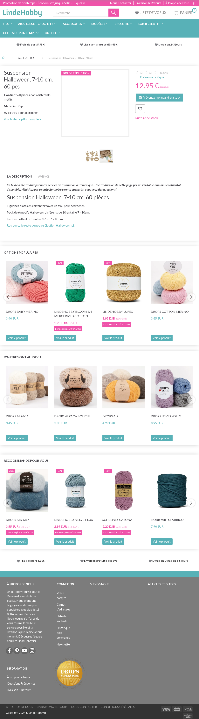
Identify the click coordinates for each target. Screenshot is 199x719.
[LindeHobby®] (22, 12)
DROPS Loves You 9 (166, 416)
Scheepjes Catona (117, 519)
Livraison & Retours (148, 3)
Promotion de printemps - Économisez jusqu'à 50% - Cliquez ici (44, 3)
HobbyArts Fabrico (167, 519)
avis (164, 72)
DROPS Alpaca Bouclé (72, 416)
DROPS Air (110, 416)
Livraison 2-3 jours (170, 44)
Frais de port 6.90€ (33, 560)
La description (19, 176)
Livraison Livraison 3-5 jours (170, 560)
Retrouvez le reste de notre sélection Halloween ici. (40, 225)
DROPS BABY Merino (22, 311)
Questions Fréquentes (21, 683)
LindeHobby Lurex (117, 311)
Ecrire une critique (151, 77)
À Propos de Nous (177, 3)
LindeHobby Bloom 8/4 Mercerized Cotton (73, 314)
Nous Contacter (120, 3)
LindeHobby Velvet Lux (73, 519)
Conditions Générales (118, 706)
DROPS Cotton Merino (170, 311)
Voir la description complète (22, 119)
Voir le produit (17, 338)
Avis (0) (43, 176)
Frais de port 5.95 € (32, 44)
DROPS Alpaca (17, 416)
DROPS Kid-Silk (18, 519)
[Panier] (185, 12)
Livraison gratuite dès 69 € (101, 44)
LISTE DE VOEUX (151, 13)
